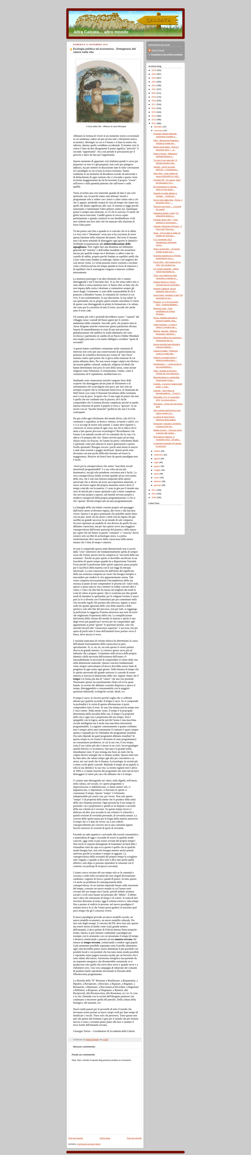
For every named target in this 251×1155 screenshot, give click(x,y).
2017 (154, 104)
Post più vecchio (134, 1138)
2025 (154, 74)
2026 (154, 70)
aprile (156, 474)
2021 (154, 89)
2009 (154, 497)
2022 (154, 85)
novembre (159, 131)
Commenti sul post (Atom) (89, 1144)
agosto (157, 459)
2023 (154, 82)
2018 (154, 101)
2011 (154, 490)
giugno (157, 466)
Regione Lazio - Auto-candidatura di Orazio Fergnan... (164, 311)
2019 (154, 97)
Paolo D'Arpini (158, 50)
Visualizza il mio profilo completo (167, 54)
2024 (154, 78)
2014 (154, 116)
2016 (154, 108)
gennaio (158, 485)
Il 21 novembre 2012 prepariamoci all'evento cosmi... (165, 242)
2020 (154, 93)
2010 (154, 494)
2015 (154, 112)
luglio (156, 462)
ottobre (157, 451)
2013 (154, 120)
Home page (105, 1138)
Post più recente (75, 1138)
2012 (154, 123)
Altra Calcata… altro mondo (100, 32)
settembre (159, 455)
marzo (157, 478)
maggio (157, 470)
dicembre (158, 127)
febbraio (158, 481)
